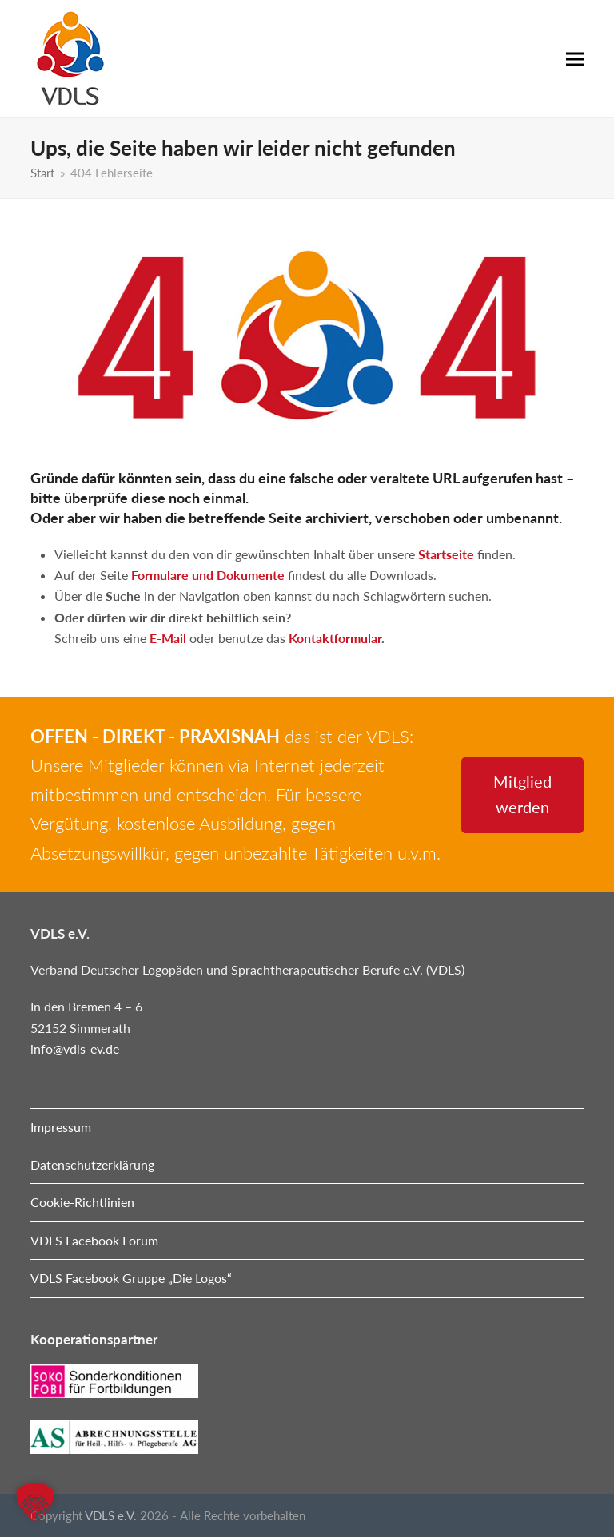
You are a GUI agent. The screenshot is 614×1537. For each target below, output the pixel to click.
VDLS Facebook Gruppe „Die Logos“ (131, 1277)
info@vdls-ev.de (74, 1048)
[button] (575, 59)
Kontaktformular (335, 637)
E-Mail (168, 637)
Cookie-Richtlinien (82, 1201)
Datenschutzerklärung (92, 1164)
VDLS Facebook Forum (94, 1240)
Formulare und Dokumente (208, 574)
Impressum (60, 1126)
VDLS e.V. (111, 1515)
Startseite (446, 554)
